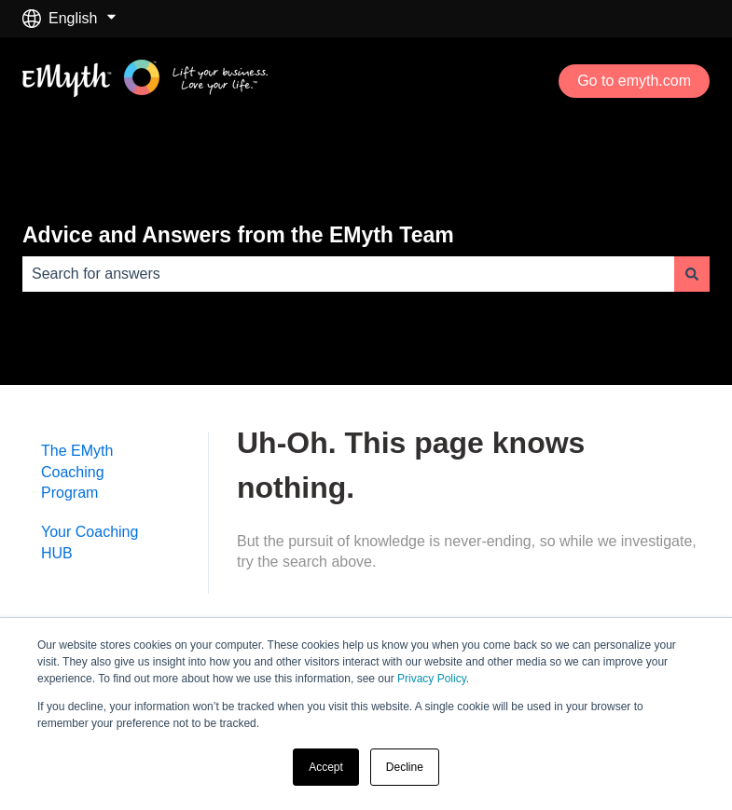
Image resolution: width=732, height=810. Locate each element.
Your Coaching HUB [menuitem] (89, 542)
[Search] (692, 274)
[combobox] (348, 274)
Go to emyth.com (634, 81)
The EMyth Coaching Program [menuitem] (77, 472)
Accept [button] (326, 767)
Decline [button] (404, 767)
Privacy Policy (431, 678)
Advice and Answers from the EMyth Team (238, 235)
